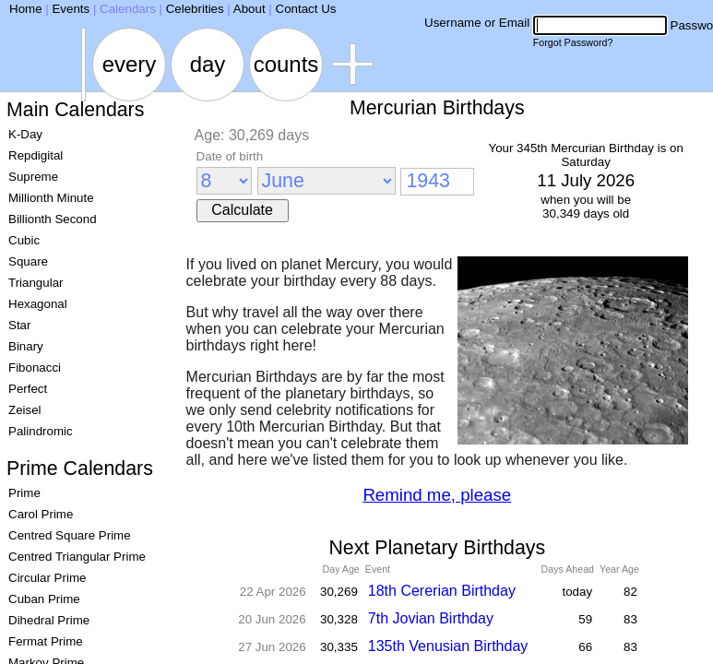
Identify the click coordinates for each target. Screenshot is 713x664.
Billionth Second (52, 219)
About (249, 9)
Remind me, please (436, 494)
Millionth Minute (51, 198)
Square (28, 261)
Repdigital (35, 155)
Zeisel (25, 410)
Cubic (24, 240)
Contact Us (306, 9)
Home (25, 9)
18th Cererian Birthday (442, 591)
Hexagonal (37, 304)
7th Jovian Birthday (430, 618)
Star (19, 325)
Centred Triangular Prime (77, 556)
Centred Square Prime (69, 535)
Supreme (33, 177)
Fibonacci (34, 367)
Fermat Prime (45, 641)
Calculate (242, 210)
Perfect (27, 389)
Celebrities (195, 9)
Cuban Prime (44, 599)
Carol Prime (40, 514)
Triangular (36, 283)
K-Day (25, 134)
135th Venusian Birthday (448, 646)
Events (70, 9)
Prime (24, 493)
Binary (25, 346)
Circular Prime (47, 578)
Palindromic (40, 431)
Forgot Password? (572, 42)
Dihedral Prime (48, 620)
